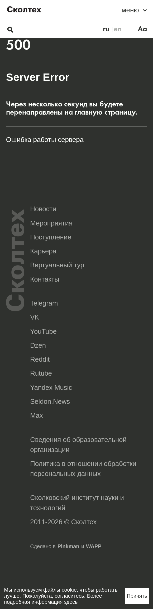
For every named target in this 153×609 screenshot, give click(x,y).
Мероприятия (51, 223)
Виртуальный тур (57, 265)
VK (34, 317)
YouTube (43, 331)
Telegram (44, 303)
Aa (142, 29)
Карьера (43, 251)
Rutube (41, 373)
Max (36, 415)
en (118, 29)
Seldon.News (50, 401)
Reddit (40, 359)
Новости (43, 209)
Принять (137, 596)
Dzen (38, 345)
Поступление (50, 237)
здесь (71, 602)
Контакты (44, 279)
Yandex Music (51, 387)
